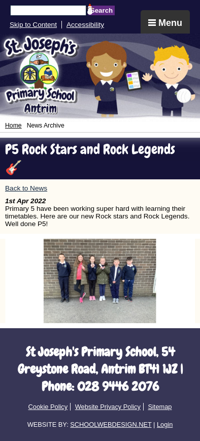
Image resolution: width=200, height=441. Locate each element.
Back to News (26, 188)
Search (101, 10)
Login (165, 424)
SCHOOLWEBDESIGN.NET (110, 424)
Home (13, 125)
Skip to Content (33, 24)
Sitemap (160, 407)
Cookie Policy (48, 407)
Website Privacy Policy (108, 407)
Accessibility (85, 24)
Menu (165, 23)
